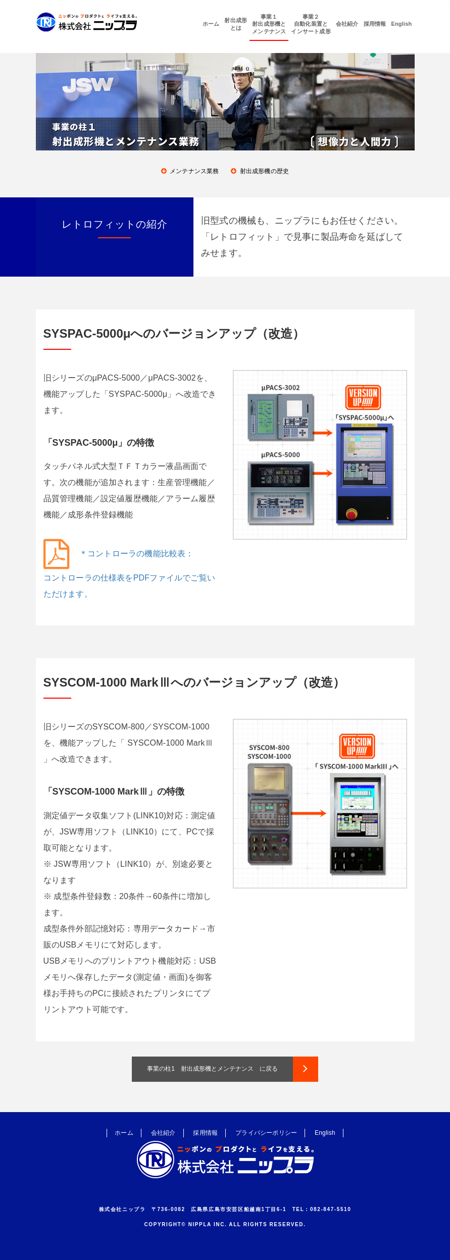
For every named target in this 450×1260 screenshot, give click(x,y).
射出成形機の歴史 (264, 171)
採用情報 (375, 24)
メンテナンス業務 (194, 171)
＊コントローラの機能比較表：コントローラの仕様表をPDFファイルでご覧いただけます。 (129, 573)
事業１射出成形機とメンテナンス (269, 24)
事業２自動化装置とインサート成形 (310, 24)
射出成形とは (235, 23)
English (401, 24)
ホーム (211, 24)
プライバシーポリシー (266, 1132)
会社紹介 (347, 24)
